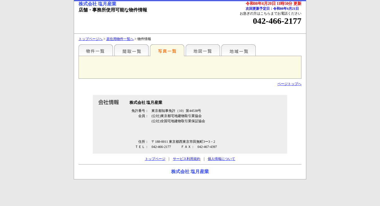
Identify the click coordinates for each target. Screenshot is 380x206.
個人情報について (221, 159)
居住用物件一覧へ (120, 39)
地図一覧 (203, 50)
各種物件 (96, 50)
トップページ (155, 159)
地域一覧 (238, 50)
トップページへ (91, 39)
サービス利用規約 (186, 159)
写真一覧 (167, 50)
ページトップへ (289, 84)
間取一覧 (131, 50)
